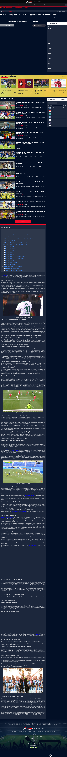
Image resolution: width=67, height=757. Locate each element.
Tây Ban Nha (50, 28)
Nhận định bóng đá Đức (10, 252)
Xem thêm (64, 76)
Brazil (49, 43)
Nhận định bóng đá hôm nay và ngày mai (11, 233)
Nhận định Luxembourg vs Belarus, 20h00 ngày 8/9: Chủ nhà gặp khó (30, 192)
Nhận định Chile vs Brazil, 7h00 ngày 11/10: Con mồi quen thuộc (29, 133)
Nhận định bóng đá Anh (10, 246)
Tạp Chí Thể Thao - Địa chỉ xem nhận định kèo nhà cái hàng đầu (16, 234)
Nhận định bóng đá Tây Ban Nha (11, 250)
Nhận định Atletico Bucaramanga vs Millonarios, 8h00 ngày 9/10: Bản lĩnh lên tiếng (30, 143)
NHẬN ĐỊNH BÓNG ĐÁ (19, 105)
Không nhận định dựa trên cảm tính (12, 268)
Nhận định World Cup (9, 260)
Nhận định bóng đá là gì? (8, 231)
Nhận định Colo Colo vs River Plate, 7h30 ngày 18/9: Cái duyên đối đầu (30, 182)
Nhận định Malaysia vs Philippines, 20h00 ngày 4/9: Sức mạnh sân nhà (30, 202)
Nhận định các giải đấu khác (11, 264)
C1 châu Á (50, 48)
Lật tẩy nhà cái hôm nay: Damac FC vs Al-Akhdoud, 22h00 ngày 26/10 (58, 92)
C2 (48, 41)
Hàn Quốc (49, 66)
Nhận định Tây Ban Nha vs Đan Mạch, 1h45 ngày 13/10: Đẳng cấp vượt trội (30, 113)
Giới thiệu (14, 731)
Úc (48, 51)
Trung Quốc (50, 56)
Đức (48, 31)
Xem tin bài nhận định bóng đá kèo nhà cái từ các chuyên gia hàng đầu (19, 238)
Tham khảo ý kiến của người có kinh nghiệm (14, 270)
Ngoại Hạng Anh (51, 26)
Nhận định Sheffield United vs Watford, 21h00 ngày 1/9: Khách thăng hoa (30, 212)
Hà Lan (49, 63)
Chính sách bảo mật (50, 731)
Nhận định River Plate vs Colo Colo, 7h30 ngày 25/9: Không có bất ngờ (29, 172)
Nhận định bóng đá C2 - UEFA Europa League (14, 258)
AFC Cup (49, 46)
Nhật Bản (49, 68)
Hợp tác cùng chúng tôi (25, 731)
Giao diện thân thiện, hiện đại (11, 240)
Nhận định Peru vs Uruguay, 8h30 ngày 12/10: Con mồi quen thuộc (30, 123)
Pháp (49, 36)
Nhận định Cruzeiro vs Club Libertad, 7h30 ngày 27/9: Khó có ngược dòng (30, 152)
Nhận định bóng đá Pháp (10, 248)
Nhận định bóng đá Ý (9, 254)
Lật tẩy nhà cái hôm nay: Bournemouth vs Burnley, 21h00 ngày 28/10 (25, 92)
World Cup (50, 71)
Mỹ (48, 61)
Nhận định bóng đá (11, 11)
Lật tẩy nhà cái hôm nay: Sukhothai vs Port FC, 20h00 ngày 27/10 (40, 92)
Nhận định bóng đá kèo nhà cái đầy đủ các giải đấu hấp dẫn (15, 244)
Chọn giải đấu (7, 25)
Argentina (50, 53)
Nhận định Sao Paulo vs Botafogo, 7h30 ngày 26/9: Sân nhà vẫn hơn (30, 162)
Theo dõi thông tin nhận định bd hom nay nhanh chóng (16, 236)
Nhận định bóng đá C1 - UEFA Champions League (15, 256)
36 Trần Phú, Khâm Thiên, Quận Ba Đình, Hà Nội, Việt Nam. (35, 743)
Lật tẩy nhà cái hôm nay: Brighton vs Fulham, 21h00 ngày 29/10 (8, 92)
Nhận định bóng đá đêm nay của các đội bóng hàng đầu (16, 242)
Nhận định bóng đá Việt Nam (11, 262)
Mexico (49, 58)
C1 (48, 38)
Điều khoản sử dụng (38, 731)
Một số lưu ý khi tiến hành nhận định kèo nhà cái (12, 266)
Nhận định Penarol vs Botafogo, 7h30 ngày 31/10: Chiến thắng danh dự (30, 103)
